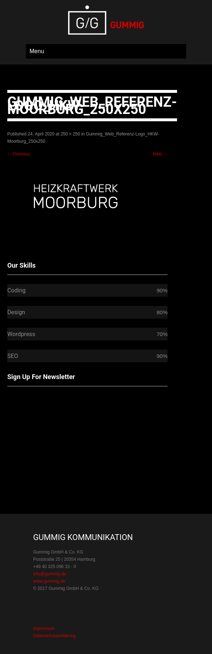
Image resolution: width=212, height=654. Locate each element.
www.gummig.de (49, 581)
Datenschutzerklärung (54, 635)
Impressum (44, 628)
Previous (18, 154)
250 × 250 (70, 134)
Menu (37, 51)
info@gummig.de (49, 573)
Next (160, 154)
